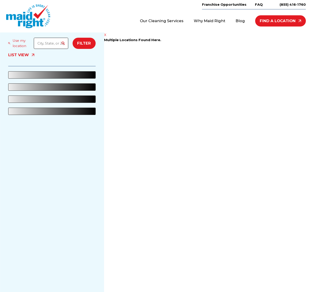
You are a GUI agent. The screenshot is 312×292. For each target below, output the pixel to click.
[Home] (28, 16)
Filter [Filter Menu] (84, 43)
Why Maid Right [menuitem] (209, 21)
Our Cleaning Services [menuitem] (162, 21)
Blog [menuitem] (240, 21)
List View (21, 55)
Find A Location (280, 21)
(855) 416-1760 (293, 4)
